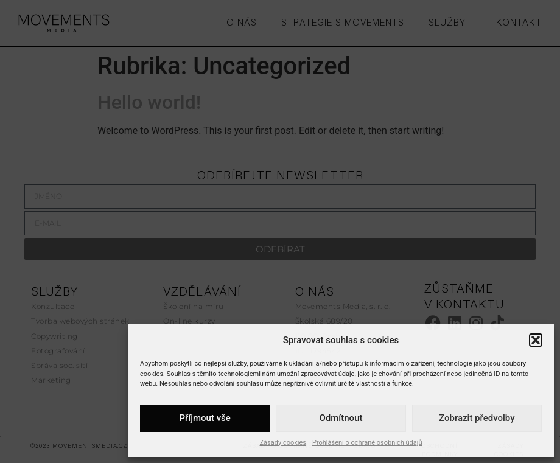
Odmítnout (341, 418)
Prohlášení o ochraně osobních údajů (367, 443)
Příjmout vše (204, 418)
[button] (536, 340)
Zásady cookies (283, 443)
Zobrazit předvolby (477, 418)
